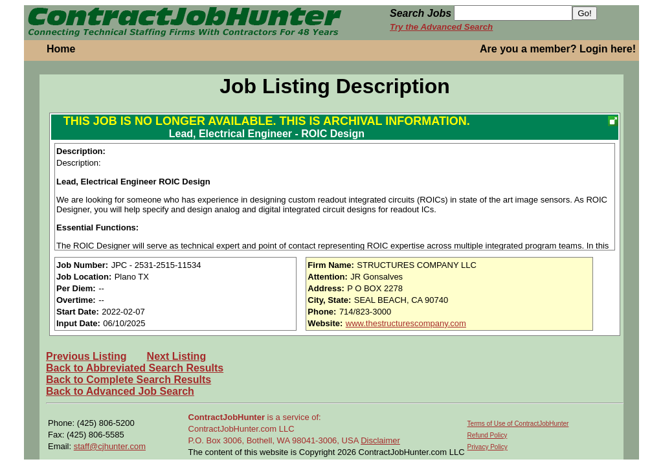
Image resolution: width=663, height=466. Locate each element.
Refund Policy (487, 435)
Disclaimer (380, 440)
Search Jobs (420, 13)
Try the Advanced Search (441, 27)
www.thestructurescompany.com (406, 323)
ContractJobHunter (226, 417)
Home (61, 48)
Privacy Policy (487, 446)
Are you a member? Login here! (558, 48)
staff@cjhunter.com (110, 446)
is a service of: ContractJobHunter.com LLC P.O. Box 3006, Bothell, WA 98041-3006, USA (274, 428)
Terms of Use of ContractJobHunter (518, 423)
